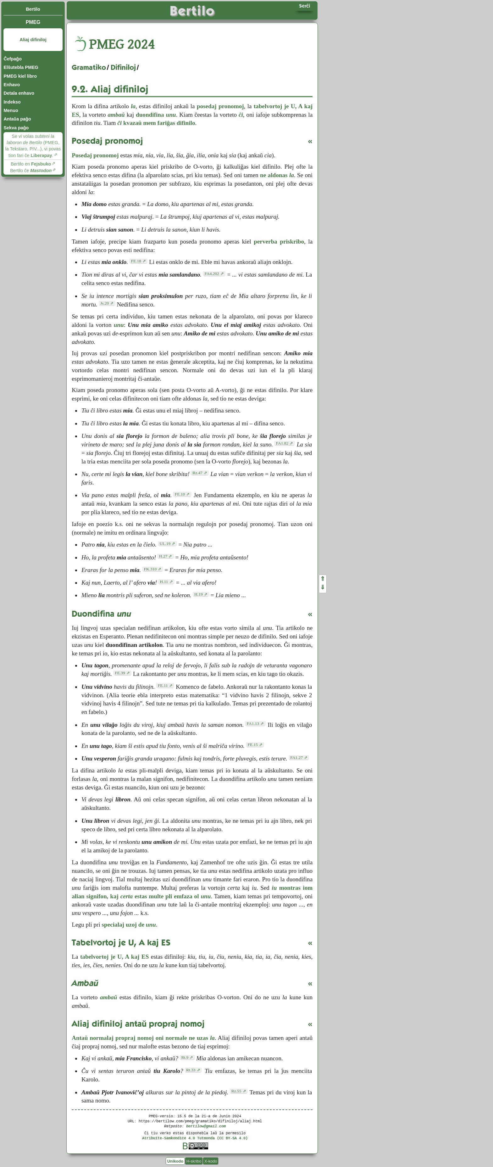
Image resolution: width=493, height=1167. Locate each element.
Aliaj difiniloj (33, 39)
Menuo (10, 110)
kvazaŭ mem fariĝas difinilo (156, 123)
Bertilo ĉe (31, 170)
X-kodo (210, 1161)
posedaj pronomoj (220, 106)
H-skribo (194, 1161)
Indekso (11, 101)
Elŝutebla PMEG (20, 67)
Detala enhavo (18, 93)
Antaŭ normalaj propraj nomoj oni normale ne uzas (143, 1038)
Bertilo (33, 9)
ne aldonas (277, 175)
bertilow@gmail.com (206, 1126)
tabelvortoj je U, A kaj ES (114, 956)
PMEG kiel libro (20, 76)
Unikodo (175, 1161)
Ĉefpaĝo (12, 58)
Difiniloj (123, 67)
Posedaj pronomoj (95, 155)
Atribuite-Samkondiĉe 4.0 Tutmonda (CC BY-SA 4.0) (195, 1138)
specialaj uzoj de (129, 924)
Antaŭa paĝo (17, 118)
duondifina (156, 114)
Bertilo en (31, 163)
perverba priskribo (279, 241)
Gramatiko (89, 67)
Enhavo (11, 84)
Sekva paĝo (16, 127)
